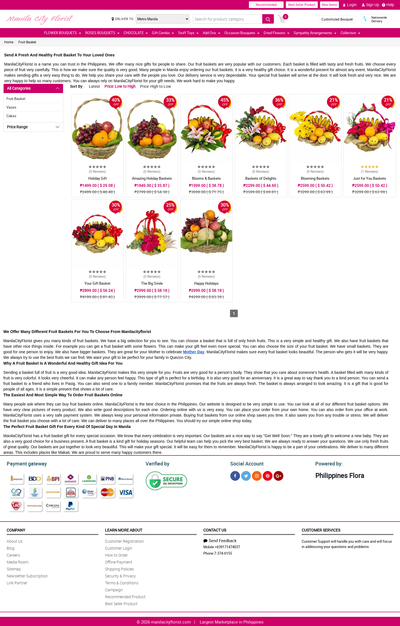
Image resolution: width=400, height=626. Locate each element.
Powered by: (327, 463)
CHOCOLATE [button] (136, 32)
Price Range (17, 126)
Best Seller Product (301, 4)
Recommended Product (125, 596)
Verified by (157, 463)
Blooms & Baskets (206, 178)
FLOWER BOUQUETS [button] (62, 32)
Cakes (11, 115)
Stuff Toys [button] (188, 32)
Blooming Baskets (315, 178)
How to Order (116, 554)
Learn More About (123, 529)
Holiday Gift (97, 178)
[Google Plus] (278, 475)
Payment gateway (24, 463)
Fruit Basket (27, 42)
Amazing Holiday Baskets (152, 178)
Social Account (245, 463)
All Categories (19, 88)
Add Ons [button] (211, 32)
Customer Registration (124, 540)
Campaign (114, 589)
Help (388, 5)
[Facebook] (235, 475)
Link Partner (17, 582)
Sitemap (14, 568)
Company (16, 529)
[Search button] (268, 19)
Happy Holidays (206, 283)
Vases (11, 107)
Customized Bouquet (337, 19)
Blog (10, 547)
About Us (14, 540)
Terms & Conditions (121, 582)
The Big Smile (152, 283)
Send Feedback (220, 539)
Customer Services (321, 529)
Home (8, 42)
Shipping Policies (119, 568)
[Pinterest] (267, 475)
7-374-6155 (223, 552)
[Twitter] (246, 475)
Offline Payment (118, 561)
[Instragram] (257, 475)
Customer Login (118, 547)
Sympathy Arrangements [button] (315, 32)
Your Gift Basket (97, 283)
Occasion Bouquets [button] (241, 32)
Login (349, 5)
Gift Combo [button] (163, 32)
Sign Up (370, 5)
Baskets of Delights (260, 178)
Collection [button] (350, 32)
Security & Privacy (120, 575)
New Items (329, 4)
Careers (13, 554)
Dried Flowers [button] (276, 32)
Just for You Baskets (369, 178)
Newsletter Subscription (27, 575)
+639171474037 (227, 546)
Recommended (266, 4)
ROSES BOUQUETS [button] (102, 32)
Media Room (17, 561)
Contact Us (214, 529)
